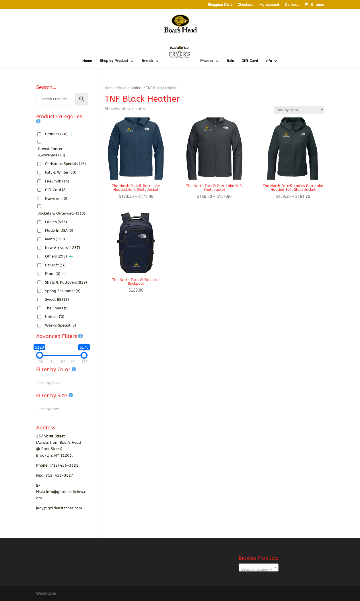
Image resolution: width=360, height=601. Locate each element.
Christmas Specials (65, 164)
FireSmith (57, 181)
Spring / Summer (62, 291)
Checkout (246, 5)
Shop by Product (114, 61)
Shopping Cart (219, 5)
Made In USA (59, 230)
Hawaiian (56, 198)
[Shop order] (299, 110)
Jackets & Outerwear (61, 213)
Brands (147, 61)
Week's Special (60, 325)
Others (56, 256)
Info (268, 61)
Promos (206, 61)
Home (87, 61)
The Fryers (57, 308)
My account (269, 5)
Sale (230, 61)
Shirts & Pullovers (66, 282)
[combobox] (259, 567)
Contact (292, 5)
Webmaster (46, 593)
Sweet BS (57, 299)
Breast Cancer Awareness (51, 152)
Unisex (54, 317)
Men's (55, 239)
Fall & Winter (60, 172)
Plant (52, 274)
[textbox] (258, 570)
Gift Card (250, 61)
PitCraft (56, 265)
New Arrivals (62, 247)
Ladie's (56, 222)
